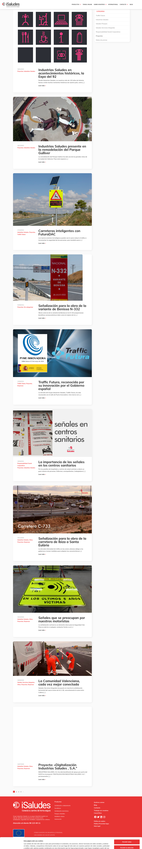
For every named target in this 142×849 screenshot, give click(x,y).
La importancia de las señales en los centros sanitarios (61, 463)
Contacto (97, 808)
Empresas (20, 386)
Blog (95, 805)
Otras (31, 540)
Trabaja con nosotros (101, 810)
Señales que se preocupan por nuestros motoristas (61, 619)
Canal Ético (98, 813)
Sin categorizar (28, 307)
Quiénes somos (99, 802)
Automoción (58, 819)
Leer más (42, 85)
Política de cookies (99, 821)
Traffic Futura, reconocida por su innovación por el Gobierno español (61, 385)
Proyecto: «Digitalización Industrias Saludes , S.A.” (57, 766)
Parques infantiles (60, 814)
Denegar (127, 842)
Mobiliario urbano (59, 816)
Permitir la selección (126, 837)
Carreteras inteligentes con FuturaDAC (59, 232)
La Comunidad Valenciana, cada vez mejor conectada (59, 682)
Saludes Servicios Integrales (26, 682)
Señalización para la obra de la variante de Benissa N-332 (62, 307)
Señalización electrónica (61, 811)
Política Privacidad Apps (101, 824)
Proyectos (20, 71)
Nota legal (97, 826)
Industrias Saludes (29, 71)
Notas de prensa (101, 40)
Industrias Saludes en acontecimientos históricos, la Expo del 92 (61, 73)
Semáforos (58, 808)
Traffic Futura (21, 234)
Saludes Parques (101, 24)
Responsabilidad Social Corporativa (108, 32)
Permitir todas (126, 831)
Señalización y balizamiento (62, 805)
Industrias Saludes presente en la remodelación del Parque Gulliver (62, 149)
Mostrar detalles (98, 845)
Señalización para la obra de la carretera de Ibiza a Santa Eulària (62, 541)
